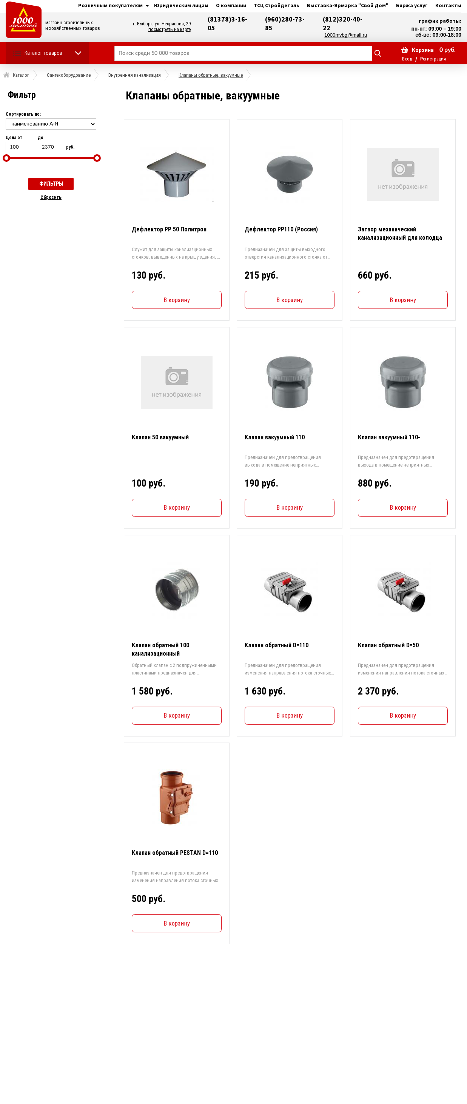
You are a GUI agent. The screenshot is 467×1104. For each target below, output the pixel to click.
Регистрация (433, 59)
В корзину (176, 299)
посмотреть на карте (169, 29)
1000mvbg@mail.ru (345, 35)
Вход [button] (407, 59)
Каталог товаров (43, 53)
